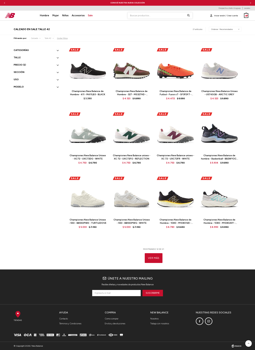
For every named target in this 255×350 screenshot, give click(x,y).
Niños (65, 15)
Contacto (63, 318)
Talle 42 (48, 38)
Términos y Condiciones (70, 323)
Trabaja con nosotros (159, 323)
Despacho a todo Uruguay (230, 8)
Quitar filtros (62, 38)
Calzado (34, 38)
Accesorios (78, 15)
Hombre (44, 15)
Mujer (55, 15)
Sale (90, 15)
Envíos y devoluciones (115, 323)
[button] (250, 3)
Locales (247, 8)
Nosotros (154, 318)
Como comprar (111, 318)
